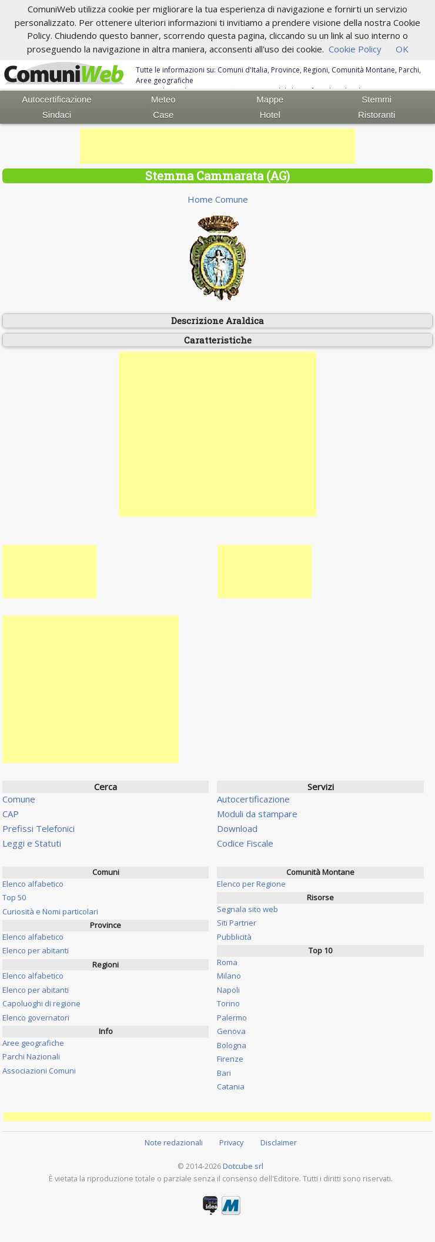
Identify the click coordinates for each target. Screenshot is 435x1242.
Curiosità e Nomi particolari (50, 911)
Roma (227, 962)
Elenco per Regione (251, 883)
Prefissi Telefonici (38, 828)
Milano (229, 975)
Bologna (231, 1045)
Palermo (232, 1017)
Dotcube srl (243, 1166)
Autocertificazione (56, 99)
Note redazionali (174, 1142)
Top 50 (14, 897)
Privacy (231, 1142)
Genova (231, 1031)
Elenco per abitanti (35, 950)
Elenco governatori (35, 1017)
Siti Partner (236, 922)
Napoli (228, 990)
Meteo (163, 99)
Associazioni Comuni (39, 1070)
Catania (231, 1086)
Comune (18, 799)
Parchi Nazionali (31, 1056)
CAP (10, 814)
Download (237, 828)
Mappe (269, 99)
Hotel (270, 115)
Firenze (230, 1058)
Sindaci (56, 115)
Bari (224, 1073)
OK (402, 49)
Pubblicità (234, 937)
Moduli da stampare (257, 814)
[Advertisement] (217, 146)
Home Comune (218, 199)
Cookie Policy (355, 49)
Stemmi (377, 99)
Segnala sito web (247, 909)
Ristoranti (376, 115)
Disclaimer (278, 1142)
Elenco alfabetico (32, 883)
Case (163, 115)
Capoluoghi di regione (41, 1003)
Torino (228, 1003)
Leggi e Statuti (31, 843)
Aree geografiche (33, 1043)
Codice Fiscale (245, 843)
